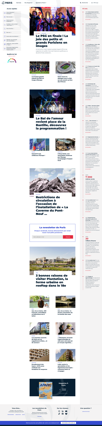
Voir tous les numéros (63, 393)
